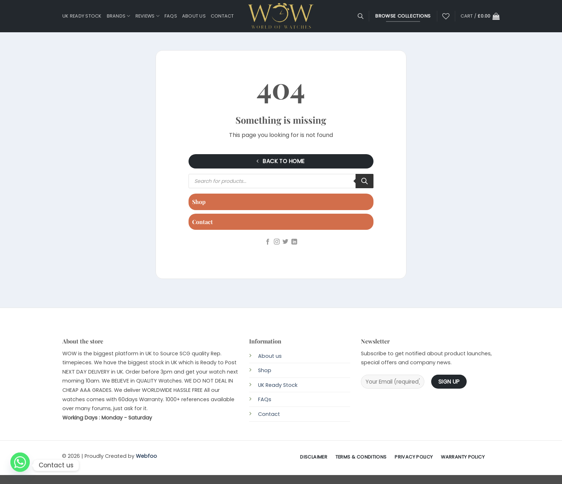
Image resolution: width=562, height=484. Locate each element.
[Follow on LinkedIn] (294, 242)
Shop (199, 201)
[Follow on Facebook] (268, 242)
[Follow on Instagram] (277, 242)
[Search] (364, 181)
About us (194, 16)
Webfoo (146, 456)
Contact (222, 16)
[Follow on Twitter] (285, 242)
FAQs (171, 16)
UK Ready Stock (82, 16)
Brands (118, 16)
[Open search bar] (360, 16)
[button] (480, 16)
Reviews (147, 16)
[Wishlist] (445, 16)
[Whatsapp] (20, 465)
